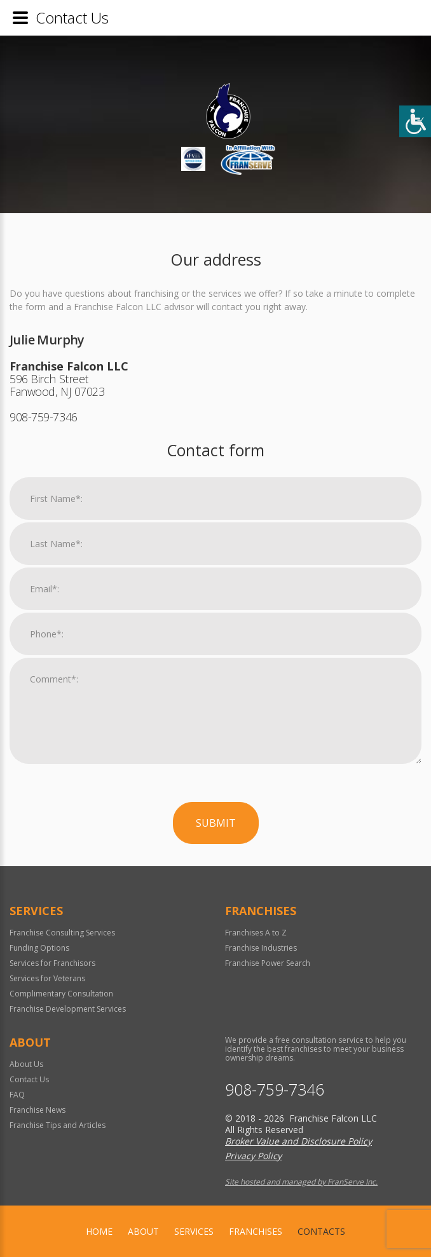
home (99, 1231)
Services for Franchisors (52, 963)
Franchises (255, 1231)
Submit (216, 823)
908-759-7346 (274, 1089)
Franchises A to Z (256, 932)
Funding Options (39, 947)
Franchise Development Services (68, 1008)
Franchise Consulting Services (62, 932)
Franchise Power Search (267, 963)
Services (194, 1231)
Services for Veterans (47, 978)
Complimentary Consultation (61, 993)
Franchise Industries (261, 947)
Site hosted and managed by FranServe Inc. (301, 1181)
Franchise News (37, 1109)
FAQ (17, 1094)
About (143, 1231)
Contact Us (29, 1079)
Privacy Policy (253, 1156)
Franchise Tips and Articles (58, 1125)
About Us (26, 1064)
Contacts (321, 1231)
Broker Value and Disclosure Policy (298, 1141)
